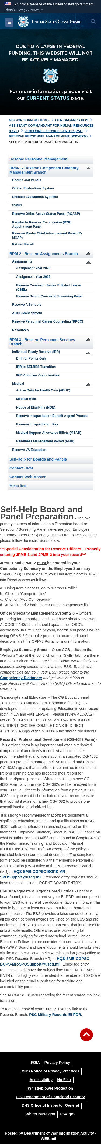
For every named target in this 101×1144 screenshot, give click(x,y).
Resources (20, 330)
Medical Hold (26, 399)
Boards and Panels (26, 180)
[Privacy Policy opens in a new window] (57, 1062)
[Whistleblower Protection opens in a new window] (50, 1088)
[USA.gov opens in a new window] (67, 1114)
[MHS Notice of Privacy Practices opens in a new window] (50, 1071)
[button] (24, 9)
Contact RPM (21, 468)
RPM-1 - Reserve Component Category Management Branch (44, 170)
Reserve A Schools (26, 304)
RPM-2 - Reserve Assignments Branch (43, 254)
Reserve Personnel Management (38, 159)
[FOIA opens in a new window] (35, 1062)
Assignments (22, 261)
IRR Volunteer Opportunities (37, 375)
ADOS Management (27, 313)
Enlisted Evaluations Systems (35, 197)
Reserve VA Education (29, 450)
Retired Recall (23, 244)
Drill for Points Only (31, 358)
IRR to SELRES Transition (36, 367)
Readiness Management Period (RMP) (45, 441)
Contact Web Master (27, 477)
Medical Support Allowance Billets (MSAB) (48, 433)
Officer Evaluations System (33, 188)
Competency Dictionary (21, 678)
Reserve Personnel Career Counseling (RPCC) (47, 321)
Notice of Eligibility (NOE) (35, 407)
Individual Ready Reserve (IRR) (36, 352)
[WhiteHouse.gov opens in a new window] (40, 1114)
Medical (18, 384)
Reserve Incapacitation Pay (37, 424)
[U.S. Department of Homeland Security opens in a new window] (50, 1097)
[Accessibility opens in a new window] (41, 1080)
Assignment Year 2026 (33, 268)
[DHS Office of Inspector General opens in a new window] (50, 1105)
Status (17, 205)
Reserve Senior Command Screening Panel (49, 296)
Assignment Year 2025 (33, 277)
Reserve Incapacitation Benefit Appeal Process (52, 416)
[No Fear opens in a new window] (64, 1080)
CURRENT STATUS (47, 98)
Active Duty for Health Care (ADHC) (43, 390)
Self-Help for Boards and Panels (38, 459)
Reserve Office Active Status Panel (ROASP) (46, 214)
